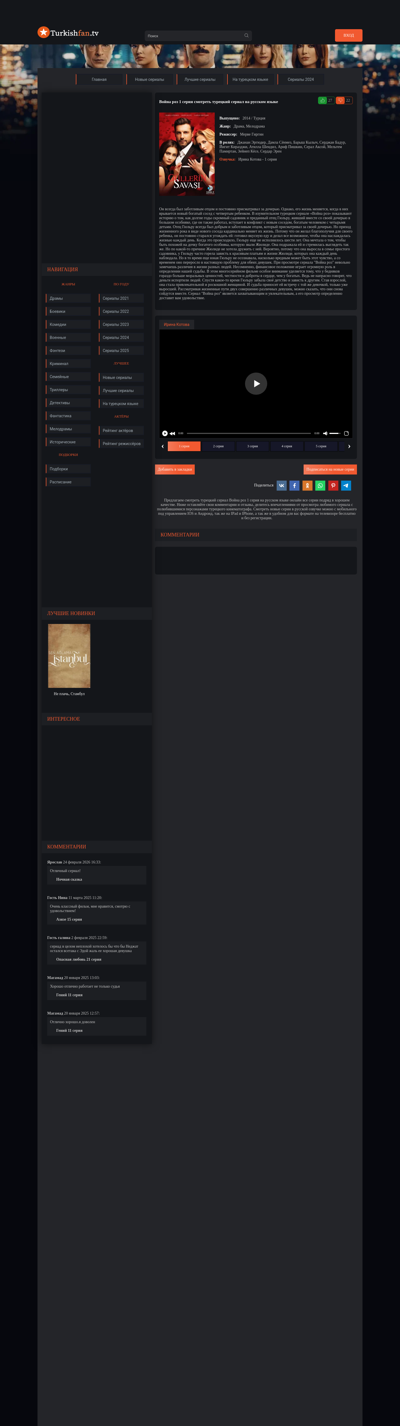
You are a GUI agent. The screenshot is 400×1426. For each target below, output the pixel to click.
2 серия (218, 446)
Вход (349, 35)
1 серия (184, 446)
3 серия (253, 446)
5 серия (321, 446)
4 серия (287, 446)
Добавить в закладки (175, 469)
